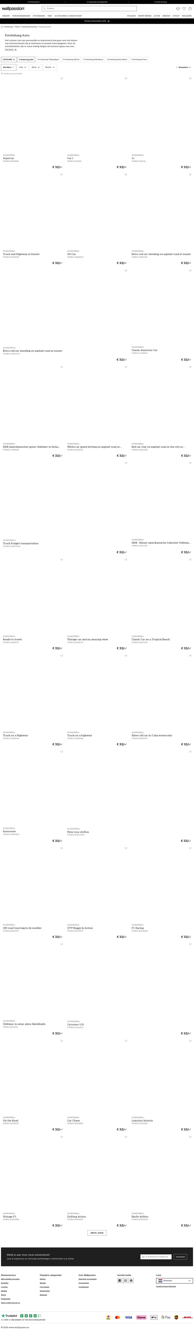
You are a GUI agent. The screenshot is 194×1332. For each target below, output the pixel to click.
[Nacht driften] (161, 1220)
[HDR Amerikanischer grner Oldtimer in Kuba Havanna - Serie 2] (32, 450)
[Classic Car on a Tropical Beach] (161, 642)
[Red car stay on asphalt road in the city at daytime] (161, 450)
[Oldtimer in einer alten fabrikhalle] (32, 1027)
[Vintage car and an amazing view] (97, 642)
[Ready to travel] (32, 642)
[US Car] (97, 257)
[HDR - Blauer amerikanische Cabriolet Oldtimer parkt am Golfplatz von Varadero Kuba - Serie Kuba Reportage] (161, 546)
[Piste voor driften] (129, 835)
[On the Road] (32, 1123)
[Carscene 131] (129, 1027)
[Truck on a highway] (97, 738)
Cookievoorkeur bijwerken (166, 1286)
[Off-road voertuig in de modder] (32, 931)
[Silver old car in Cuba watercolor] (161, 738)
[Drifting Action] (97, 1220)
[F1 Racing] (161, 931)
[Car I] (97, 161)
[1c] (161, 161)
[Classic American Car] (161, 353)
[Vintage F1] (32, 1220)
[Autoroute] (32, 835)
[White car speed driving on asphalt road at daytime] (97, 450)
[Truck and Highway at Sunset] (32, 257)
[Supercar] (32, 161)
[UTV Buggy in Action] (97, 931)
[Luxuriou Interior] (161, 1123)
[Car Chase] (97, 1123)
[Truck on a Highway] (32, 738)
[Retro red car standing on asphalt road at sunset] (161, 257)
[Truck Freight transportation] (65, 546)
